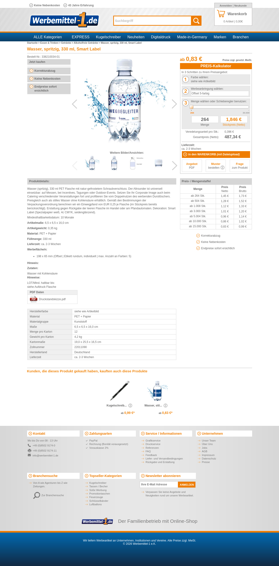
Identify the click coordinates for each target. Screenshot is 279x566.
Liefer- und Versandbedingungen (164, 458)
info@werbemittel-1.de (45, 455)
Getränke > (67, 43)
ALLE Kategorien (48, 37)
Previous (74, 104)
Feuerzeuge (96, 497)
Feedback (151, 455)
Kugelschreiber (108, 37)
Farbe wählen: (200, 77)
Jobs (204, 447)
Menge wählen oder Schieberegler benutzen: (219, 101)
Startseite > (33, 43)
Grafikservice (153, 440)
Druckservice (153, 444)
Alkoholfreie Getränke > (87, 43)
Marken (220, 37)
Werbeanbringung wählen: (207, 88)
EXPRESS (81, 37)
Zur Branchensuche (48, 495)
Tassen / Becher (98, 486)
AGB (204, 451)
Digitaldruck (161, 37)
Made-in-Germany (192, 37)
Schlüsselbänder (98, 500)
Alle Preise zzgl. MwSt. (181, 540)
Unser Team (209, 440)
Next (174, 104)
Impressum (208, 455)
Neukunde (240, 5)
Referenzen (152, 447)
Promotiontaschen (99, 493)
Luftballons (95, 504)
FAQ (148, 451)
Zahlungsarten (100, 433)
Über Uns (207, 444)
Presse (206, 462)
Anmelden (225, 5)
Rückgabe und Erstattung (160, 462)
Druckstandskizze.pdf (52, 299)
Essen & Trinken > (50, 43)
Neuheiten (136, 37)
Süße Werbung (98, 490)
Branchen (241, 37)
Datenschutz (209, 458)
